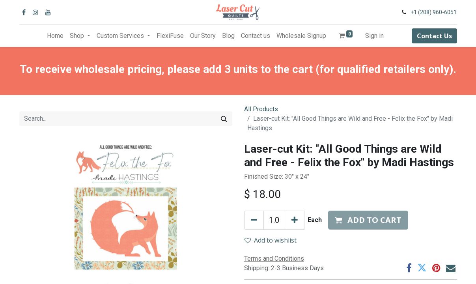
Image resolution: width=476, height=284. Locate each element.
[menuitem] (55, 36)
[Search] (224, 118)
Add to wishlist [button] (271, 240)
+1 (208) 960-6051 (434, 12)
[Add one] (294, 220)
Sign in (374, 35)
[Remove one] (254, 220)
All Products (261, 109)
